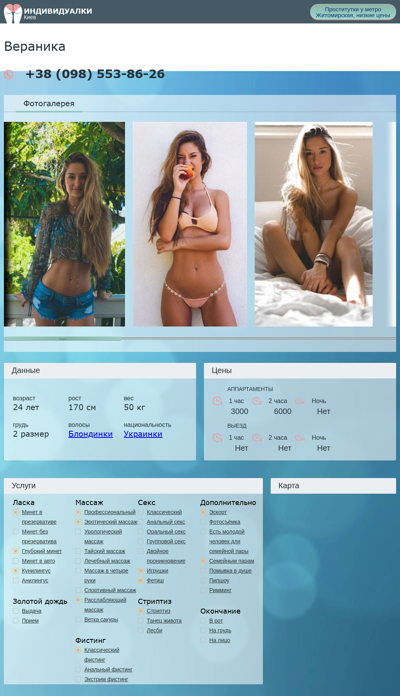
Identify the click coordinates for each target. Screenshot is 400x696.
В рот (216, 620)
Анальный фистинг (108, 669)
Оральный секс (166, 531)
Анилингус (35, 580)
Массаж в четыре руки (106, 576)
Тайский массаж (104, 551)
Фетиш (155, 580)
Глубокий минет (42, 551)
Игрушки (157, 571)
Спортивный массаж (110, 590)
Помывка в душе (230, 571)
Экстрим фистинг (106, 679)
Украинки (143, 433)
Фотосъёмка (225, 522)
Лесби (154, 630)
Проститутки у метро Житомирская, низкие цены (353, 12)
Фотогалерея (49, 103)
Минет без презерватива (39, 536)
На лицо (219, 640)
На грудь (220, 630)
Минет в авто (38, 561)
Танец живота (164, 620)
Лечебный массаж (107, 561)
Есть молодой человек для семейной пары (228, 541)
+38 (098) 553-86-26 (84, 74)
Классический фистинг (102, 655)
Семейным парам (231, 561)
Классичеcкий (164, 512)
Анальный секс (166, 522)
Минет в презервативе (39, 517)
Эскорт (218, 512)
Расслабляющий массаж (105, 605)
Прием (30, 620)
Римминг (220, 590)
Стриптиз (158, 611)
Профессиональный (110, 512)
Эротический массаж (111, 522)
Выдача (31, 611)
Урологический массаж (103, 536)
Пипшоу (219, 580)
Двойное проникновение (166, 556)
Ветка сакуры (101, 619)
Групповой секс (166, 541)
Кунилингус (36, 571)
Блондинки (90, 433)
